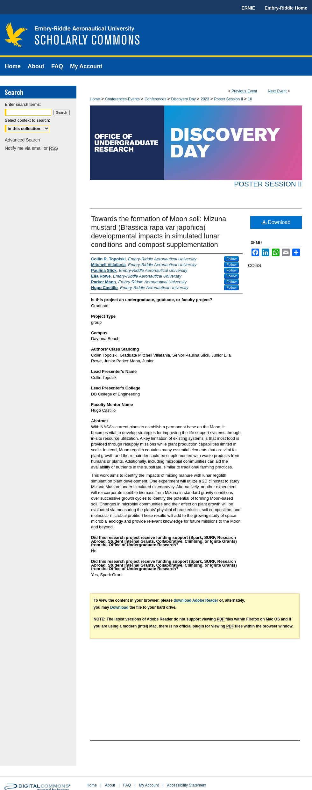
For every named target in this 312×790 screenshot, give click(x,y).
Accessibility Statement (186, 785)
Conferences (156, 99)
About (110, 785)
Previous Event (244, 91)
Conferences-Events (123, 99)
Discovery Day (184, 99)
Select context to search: (27, 120)
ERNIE (248, 8)
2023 (205, 99)
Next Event (277, 91)
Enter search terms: (23, 104)
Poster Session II (229, 99)
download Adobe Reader (196, 600)
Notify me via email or (31, 148)
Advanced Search (22, 139)
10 (250, 99)
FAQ (127, 785)
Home (95, 99)
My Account (149, 785)
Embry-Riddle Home (286, 8)
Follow (231, 259)
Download (276, 222)
